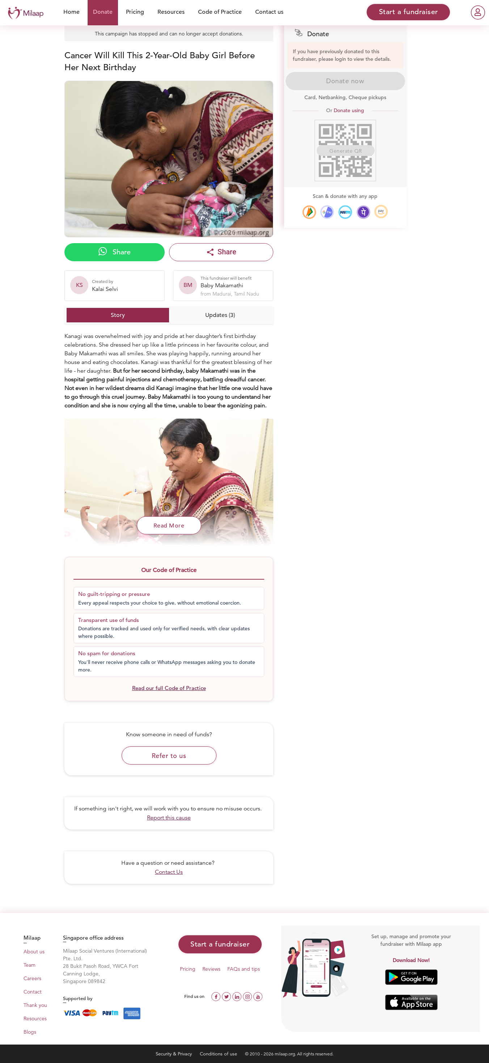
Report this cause (169, 817)
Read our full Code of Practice (169, 688)
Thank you (35, 1005)
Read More (169, 525)
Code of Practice (220, 12)
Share (114, 252)
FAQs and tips (243, 969)
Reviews (211, 969)
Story (118, 315)
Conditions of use (219, 1054)
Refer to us (169, 755)
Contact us (269, 12)
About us (34, 951)
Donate (103, 12)
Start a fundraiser (219, 944)
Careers (32, 978)
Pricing (135, 12)
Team (29, 965)
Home (71, 12)
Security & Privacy (174, 1054)
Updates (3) (220, 315)
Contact (33, 991)
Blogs (30, 1032)
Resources (171, 12)
